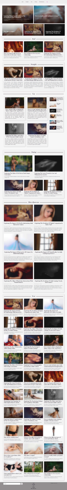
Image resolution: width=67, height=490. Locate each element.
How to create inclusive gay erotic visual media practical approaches (37, 110)
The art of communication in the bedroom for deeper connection (13, 79)
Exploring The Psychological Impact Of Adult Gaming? (59, 127)
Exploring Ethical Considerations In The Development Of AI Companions (14, 16)
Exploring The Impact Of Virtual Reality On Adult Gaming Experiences (52, 193)
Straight (27, 1)
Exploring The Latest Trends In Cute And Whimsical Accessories (54, 79)
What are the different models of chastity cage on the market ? (33, 438)
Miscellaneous (41, 1)
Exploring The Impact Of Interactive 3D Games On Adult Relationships (18, 252)
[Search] (11, 484)
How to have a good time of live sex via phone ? (12, 456)
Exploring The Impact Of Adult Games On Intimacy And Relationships (37, 137)
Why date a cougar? (9, 31)
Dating (36, 1)
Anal (22, 1)
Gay (31, 1)
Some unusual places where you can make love (12, 474)
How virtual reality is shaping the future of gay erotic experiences (14, 110)
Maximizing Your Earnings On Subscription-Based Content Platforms (12, 402)
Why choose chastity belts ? (59, 115)
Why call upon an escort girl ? (32, 473)
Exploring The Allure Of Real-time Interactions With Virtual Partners (18, 281)
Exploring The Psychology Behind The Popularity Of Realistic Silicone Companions (33, 402)
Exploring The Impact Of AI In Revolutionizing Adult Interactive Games (33, 33)
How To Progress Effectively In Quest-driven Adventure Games (12, 54)
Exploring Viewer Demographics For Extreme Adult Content (33, 365)
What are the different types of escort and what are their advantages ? (52, 439)
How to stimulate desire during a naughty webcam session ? (53, 420)
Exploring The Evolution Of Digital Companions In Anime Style (32, 193)
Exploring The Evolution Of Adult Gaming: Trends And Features (53, 33)
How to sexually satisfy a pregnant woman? (47, 16)
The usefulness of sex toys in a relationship (32, 54)
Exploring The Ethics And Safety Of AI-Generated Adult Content (15, 136)
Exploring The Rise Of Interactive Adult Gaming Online (13, 347)
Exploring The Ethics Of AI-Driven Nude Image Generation (17, 174)
